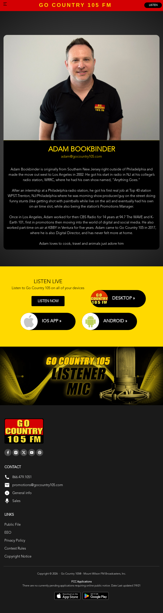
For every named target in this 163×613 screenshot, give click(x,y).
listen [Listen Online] (153, 5)
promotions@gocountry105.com (37, 485)
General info (22, 493)
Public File (12, 524)
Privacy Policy (14, 540)
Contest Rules (15, 548)
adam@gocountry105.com (81, 156)
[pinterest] (39, 452)
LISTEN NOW (48, 301)
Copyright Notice (17, 556)
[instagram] (15, 452)
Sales (16, 501)
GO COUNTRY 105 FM (75, 5)
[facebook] (7, 452)
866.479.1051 (22, 477)
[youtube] (31, 452)
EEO (7, 532)
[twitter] (23, 452)
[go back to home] (24, 431)
